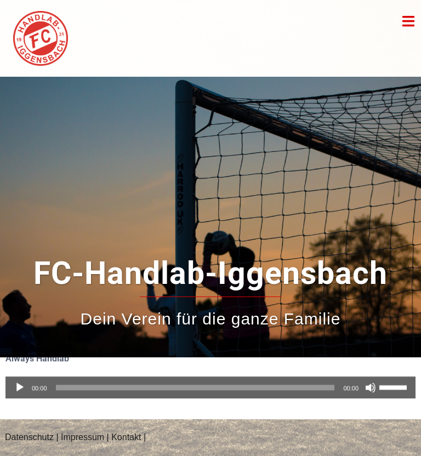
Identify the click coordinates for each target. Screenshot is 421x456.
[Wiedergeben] (19, 379)
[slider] (195, 380)
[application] (210, 380)
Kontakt (126, 437)
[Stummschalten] (370, 379)
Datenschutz (29, 437)
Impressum (82, 437)
